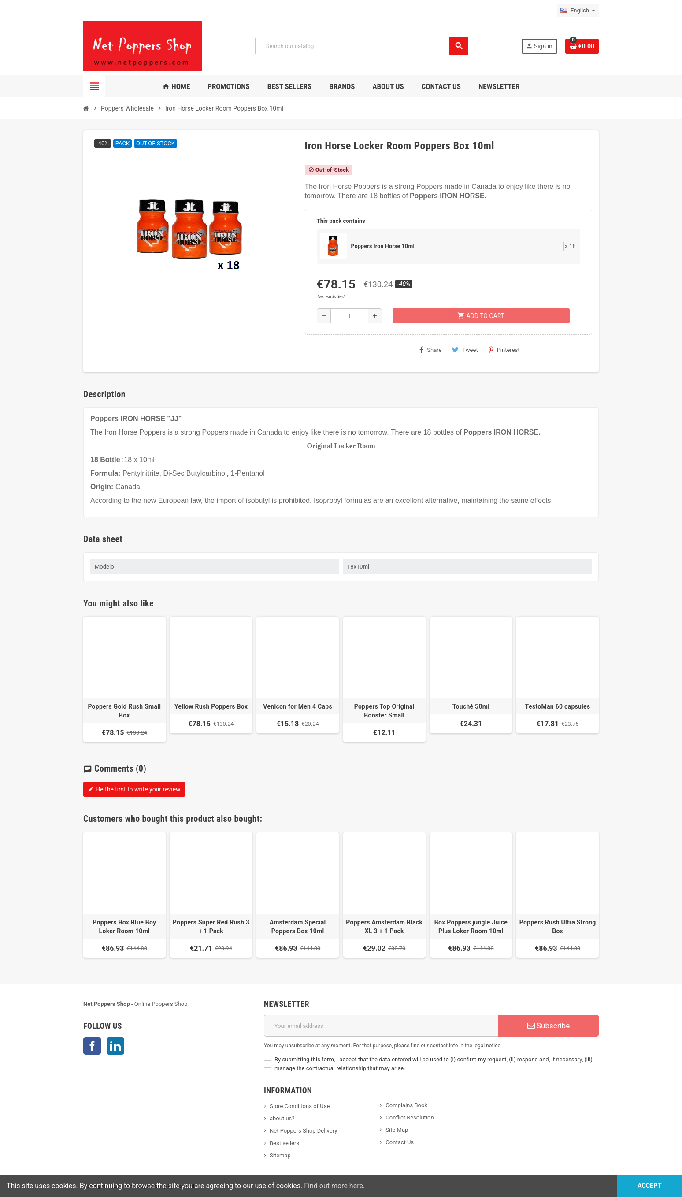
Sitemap (280, 1155)
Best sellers (284, 1143)
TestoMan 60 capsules (557, 706)
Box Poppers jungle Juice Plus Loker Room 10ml (471, 927)
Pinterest (504, 349)
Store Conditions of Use (300, 1106)
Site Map (396, 1130)
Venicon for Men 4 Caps (297, 706)
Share (430, 349)
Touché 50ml (470, 706)
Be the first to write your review (134, 789)
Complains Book (406, 1105)
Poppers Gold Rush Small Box (124, 711)
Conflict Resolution (409, 1117)
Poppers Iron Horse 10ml (383, 246)
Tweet (465, 349)
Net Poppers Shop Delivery (303, 1130)
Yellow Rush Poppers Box (211, 706)
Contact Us (399, 1142)
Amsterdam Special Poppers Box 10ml (298, 927)
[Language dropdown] (578, 10)
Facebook (92, 1046)
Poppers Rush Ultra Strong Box (557, 927)
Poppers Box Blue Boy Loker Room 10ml (124, 927)
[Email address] (381, 1026)
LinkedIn (115, 1046)
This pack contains (341, 221)
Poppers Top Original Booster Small (384, 711)
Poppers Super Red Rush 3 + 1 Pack (211, 927)
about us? (282, 1118)
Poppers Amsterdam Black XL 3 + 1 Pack (384, 927)
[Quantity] (349, 316)
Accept (650, 1186)
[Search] (361, 46)
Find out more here (333, 1186)
